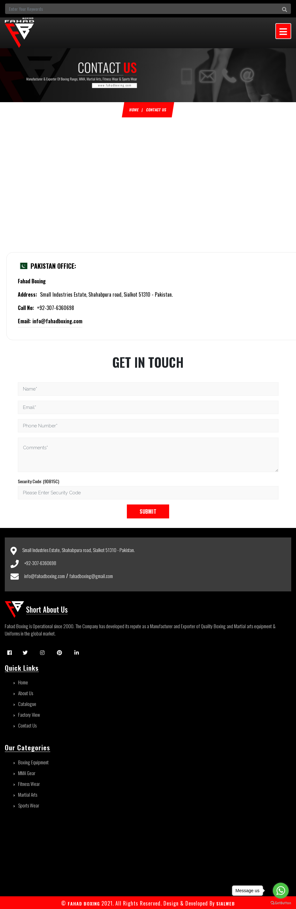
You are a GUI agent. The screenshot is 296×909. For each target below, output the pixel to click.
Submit (148, 511)
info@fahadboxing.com (50, 321)
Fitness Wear (26, 783)
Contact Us (25, 725)
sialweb (225, 903)
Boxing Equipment (31, 762)
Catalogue (24, 703)
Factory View (26, 714)
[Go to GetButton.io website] (281, 903)
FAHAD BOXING (84, 903)
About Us (23, 692)
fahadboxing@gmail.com (91, 575)
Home (134, 109)
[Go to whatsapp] (281, 891)
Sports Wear (26, 805)
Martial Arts (25, 794)
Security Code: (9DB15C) (38, 481)
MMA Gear (24, 772)
